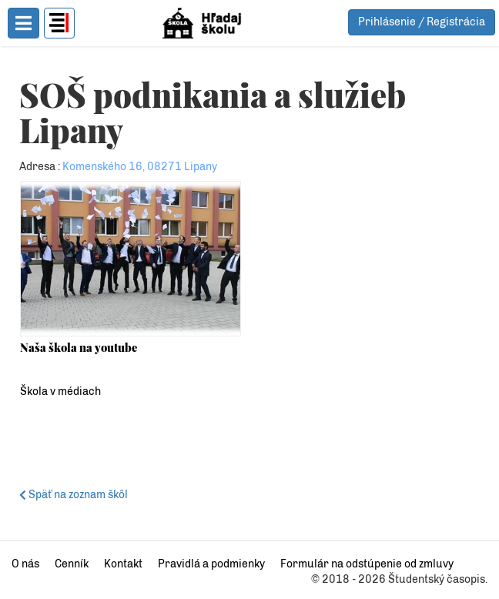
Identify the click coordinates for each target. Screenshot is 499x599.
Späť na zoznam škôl (75, 494)
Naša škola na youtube (78, 347)
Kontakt (123, 564)
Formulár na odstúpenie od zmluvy (367, 564)
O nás (25, 564)
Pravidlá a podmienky (211, 564)
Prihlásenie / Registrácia (421, 21)
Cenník (72, 564)
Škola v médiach (60, 391)
